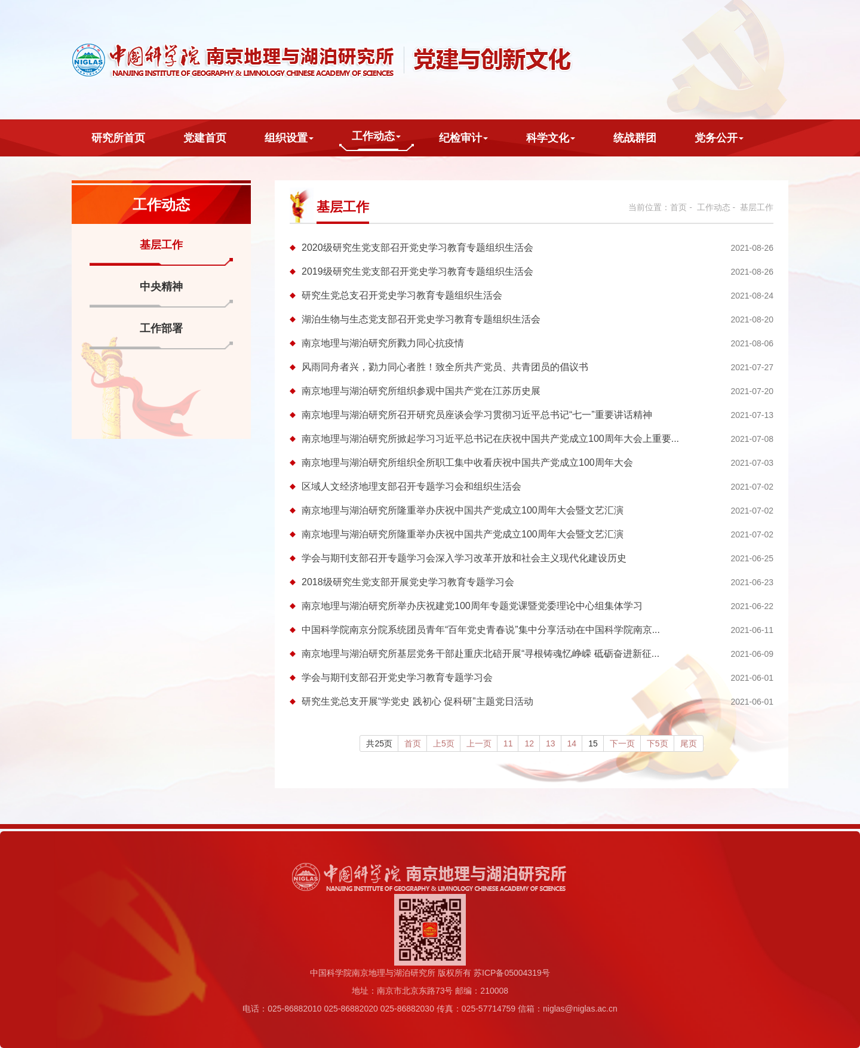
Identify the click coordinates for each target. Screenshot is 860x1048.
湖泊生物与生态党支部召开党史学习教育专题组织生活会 (421, 319)
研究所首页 (118, 138)
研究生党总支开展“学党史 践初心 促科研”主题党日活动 (417, 701)
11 (508, 743)
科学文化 (550, 138)
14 (572, 743)
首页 (678, 207)
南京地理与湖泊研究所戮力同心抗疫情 (383, 343)
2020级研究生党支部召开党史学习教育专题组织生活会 (417, 247)
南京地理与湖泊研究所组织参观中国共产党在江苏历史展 (421, 391)
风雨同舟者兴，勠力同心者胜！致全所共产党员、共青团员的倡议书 (445, 367)
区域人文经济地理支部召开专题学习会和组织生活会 (411, 486)
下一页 (622, 743)
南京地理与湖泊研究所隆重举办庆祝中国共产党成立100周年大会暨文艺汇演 (463, 510)
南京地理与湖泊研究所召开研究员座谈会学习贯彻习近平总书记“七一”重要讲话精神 (477, 415)
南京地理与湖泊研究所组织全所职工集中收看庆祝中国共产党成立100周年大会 (467, 462)
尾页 (688, 743)
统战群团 (634, 138)
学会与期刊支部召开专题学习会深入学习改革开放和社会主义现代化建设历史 (464, 558)
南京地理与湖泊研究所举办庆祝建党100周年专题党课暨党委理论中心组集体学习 (472, 606)
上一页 (479, 743)
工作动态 (376, 136)
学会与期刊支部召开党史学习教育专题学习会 (397, 677)
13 (550, 743)
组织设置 (289, 138)
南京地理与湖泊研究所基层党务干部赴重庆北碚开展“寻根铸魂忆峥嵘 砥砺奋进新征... (480, 654)
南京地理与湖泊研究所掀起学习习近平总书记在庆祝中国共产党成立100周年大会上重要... (490, 439)
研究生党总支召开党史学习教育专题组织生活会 (402, 295)
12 (529, 743)
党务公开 (719, 138)
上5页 (443, 743)
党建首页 (204, 138)
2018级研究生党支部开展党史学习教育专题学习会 (408, 582)
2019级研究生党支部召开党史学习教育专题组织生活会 (417, 271)
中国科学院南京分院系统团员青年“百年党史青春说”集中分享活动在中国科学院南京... (481, 630)
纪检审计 (463, 138)
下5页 (657, 743)
